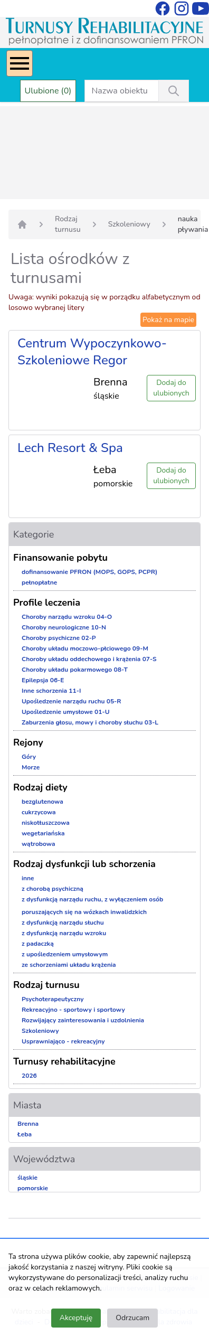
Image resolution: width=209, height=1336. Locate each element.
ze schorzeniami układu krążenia (69, 965)
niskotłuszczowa (46, 822)
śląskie (27, 1177)
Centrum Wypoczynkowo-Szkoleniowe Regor (92, 352)
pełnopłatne (39, 582)
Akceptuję (76, 1318)
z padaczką (38, 943)
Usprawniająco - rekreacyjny (63, 1041)
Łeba (24, 1134)
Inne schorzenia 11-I (51, 690)
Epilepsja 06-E (43, 680)
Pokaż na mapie (168, 320)
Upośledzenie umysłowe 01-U (66, 712)
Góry (29, 756)
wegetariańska (43, 833)
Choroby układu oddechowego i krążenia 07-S (89, 659)
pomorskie (32, 1188)
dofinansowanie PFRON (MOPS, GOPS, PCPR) (89, 572)
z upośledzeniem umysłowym (65, 954)
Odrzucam (132, 1318)
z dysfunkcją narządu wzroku (64, 933)
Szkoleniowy (129, 224)
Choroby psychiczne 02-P (59, 638)
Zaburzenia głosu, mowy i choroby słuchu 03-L (90, 722)
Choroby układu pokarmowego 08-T (75, 669)
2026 (29, 1075)
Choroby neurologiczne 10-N (64, 627)
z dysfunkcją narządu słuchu (63, 922)
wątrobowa (38, 844)
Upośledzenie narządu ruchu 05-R (71, 701)
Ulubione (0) (48, 91)
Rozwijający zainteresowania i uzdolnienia (83, 1020)
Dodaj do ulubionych (171, 388)
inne (28, 878)
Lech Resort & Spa (70, 447)
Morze (31, 767)
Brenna (28, 1123)
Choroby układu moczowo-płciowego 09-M (85, 648)
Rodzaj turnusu (68, 224)
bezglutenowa (42, 801)
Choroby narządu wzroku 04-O (67, 617)
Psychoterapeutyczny (52, 999)
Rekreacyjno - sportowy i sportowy (73, 1009)
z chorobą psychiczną (52, 889)
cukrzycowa (39, 812)
